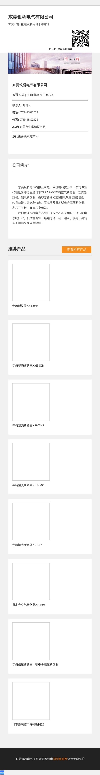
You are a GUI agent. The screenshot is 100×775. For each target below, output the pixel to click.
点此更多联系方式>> (25, 136)
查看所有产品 (76, 249)
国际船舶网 (60, 759)
